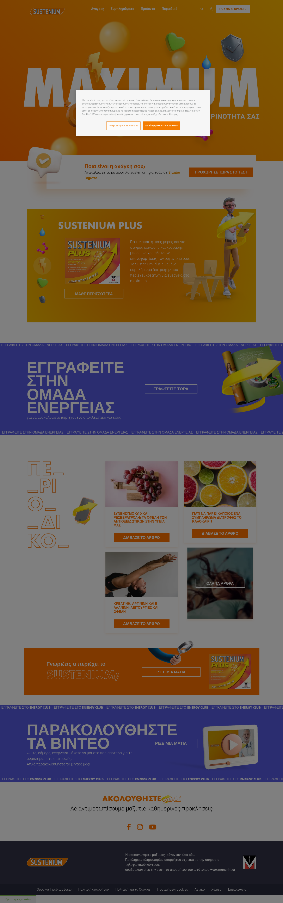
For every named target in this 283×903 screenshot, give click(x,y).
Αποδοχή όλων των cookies (161, 125)
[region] (143, 113)
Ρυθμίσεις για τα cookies (123, 125)
